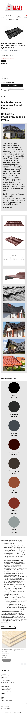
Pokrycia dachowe (14, 23)
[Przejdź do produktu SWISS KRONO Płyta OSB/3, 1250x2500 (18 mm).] (14, 639)
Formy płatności (5, 686)
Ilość (2, 76)
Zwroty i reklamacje (6, 691)
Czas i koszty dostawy (6, 688)
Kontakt (3, 697)
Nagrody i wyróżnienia (6, 700)
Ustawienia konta (5, 708)
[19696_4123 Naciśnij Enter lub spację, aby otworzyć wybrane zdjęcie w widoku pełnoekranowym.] (14, 33)
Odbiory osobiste (5, 689)
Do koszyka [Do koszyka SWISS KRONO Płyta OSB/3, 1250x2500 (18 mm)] (7, 660)
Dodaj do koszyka (12, 85)
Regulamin (3, 674)
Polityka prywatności (6, 675)
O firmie (3, 698)
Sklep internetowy (12, 712)
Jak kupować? (4, 677)
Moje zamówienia (5, 706)
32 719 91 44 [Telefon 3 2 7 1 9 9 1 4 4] (9, 16)
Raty (2, 678)
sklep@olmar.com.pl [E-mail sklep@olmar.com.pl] (13, 19)
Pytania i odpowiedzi (6, 680)
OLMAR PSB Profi (5, 23)
